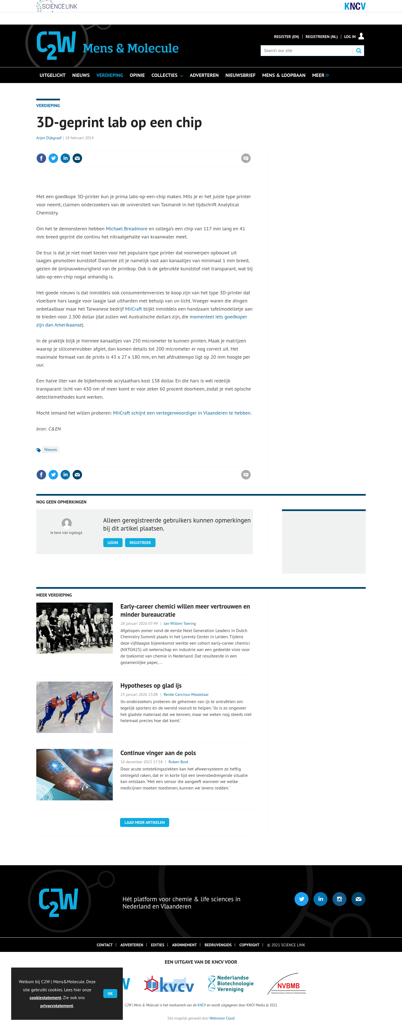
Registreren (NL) (322, 36)
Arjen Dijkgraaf (48, 137)
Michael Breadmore (126, 228)
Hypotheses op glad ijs (151, 685)
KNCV (201, 1005)
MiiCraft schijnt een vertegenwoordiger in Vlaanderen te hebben (181, 413)
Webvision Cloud (222, 1018)
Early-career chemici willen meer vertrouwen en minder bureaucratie (185, 610)
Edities (157, 944)
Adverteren (131, 944)
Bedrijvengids (218, 944)
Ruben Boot (178, 761)
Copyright (250, 944)
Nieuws (50, 449)
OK (110, 993)
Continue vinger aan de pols (158, 753)
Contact (105, 944)
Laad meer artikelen (145, 822)
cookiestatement (45, 997)
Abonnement (184, 944)
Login (113, 542)
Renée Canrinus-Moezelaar (186, 694)
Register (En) (286, 36)
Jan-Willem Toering (180, 623)
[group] (319, 74)
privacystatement (56, 1005)
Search (358, 50)
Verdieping (48, 105)
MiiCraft (133, 309)
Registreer (140, 542)
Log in (350, 36)
